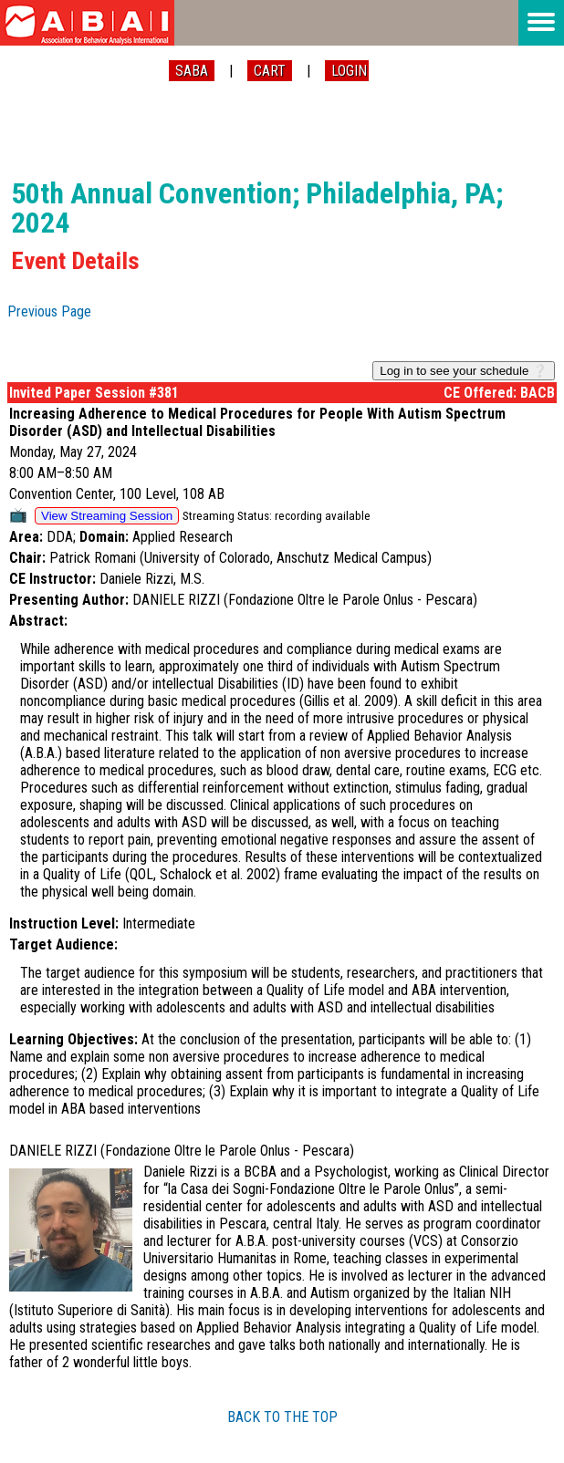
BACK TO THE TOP (282, 1417)
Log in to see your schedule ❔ (464, 371)
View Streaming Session (106, 516)
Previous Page (49, 311)
